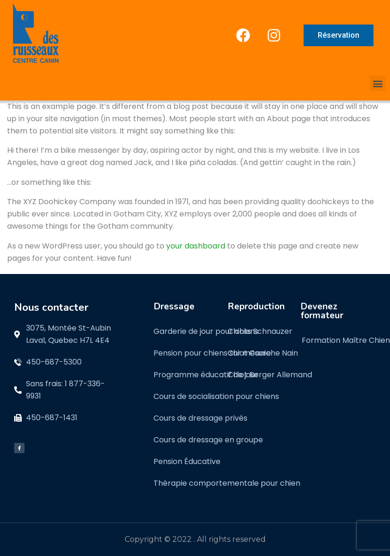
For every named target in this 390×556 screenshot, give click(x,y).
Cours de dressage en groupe (208, 439)
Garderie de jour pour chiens (206, 331)
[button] (377, 83)
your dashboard (195, 246)
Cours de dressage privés (200, 418)
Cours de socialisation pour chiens (216, 396)
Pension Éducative (186, 461)
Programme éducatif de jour (205, 374)
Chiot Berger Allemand (270, 374)
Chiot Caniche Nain (263, 353)
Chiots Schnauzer (260, 331)
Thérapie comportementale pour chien (226, 483)
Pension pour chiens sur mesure (212, 353)
